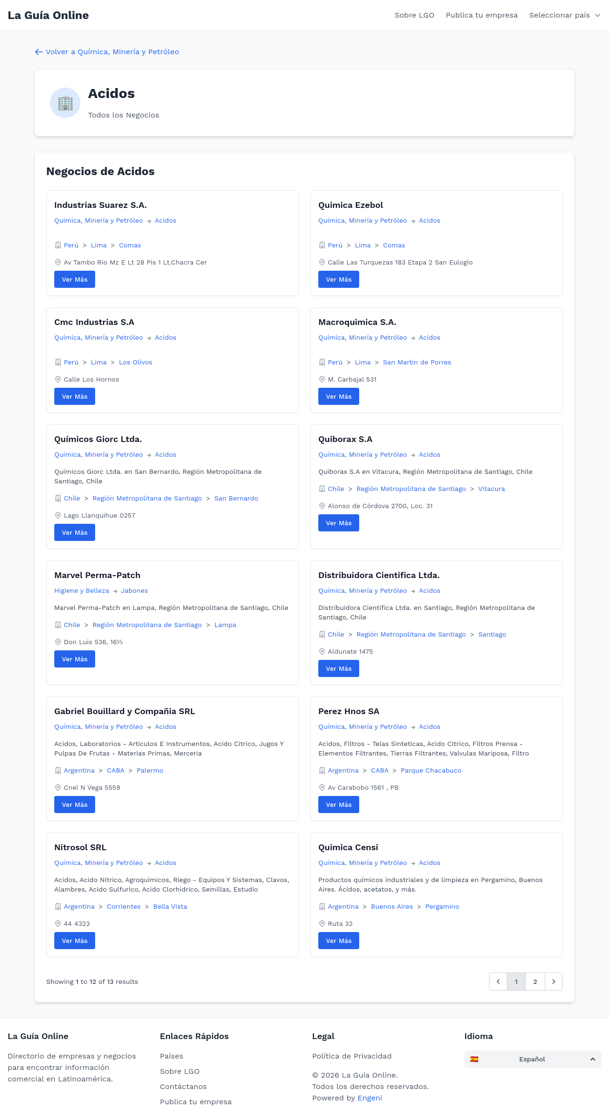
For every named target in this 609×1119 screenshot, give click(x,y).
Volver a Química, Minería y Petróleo (106, 52)
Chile (73, 498)
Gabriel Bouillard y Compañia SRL (125, 711)
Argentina (80, 770)
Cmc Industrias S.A (94, 322)
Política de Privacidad (352, 1055)
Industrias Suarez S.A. (100, 205)
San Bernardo (236, 498)
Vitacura (491, 488)
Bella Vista (170, 906)
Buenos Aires (393, 906)
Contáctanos (183, 1086)
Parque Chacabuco (431, 770)
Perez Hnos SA (348, 711)
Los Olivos (135, 362)
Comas (130, 245)
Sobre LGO (415, 15)
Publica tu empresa (482, 15)
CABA (117, 770)
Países (171, 1055)
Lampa (225, 624)
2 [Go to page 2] (535, 981)
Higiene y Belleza (82, 590)
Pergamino (442, 906)
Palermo (150, 770)
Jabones (134, 590)
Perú (72, 245)
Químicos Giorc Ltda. (98, 439)
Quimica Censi (348, 847)
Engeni (369, 1097)
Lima (100, 245)
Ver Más (75, 279)
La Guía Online (48, 15)
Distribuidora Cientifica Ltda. (379, 575)
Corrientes (125, 906)
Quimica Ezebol (350, 205)
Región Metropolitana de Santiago (148, 498)
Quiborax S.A (345, 439)
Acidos (166, 220)
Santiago (492, 634)
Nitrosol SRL (80, 847)
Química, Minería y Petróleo (99, 220)
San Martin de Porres (417, 362)
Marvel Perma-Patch (97, 575)
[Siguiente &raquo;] (554, 981)
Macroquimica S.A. (357, 322)
